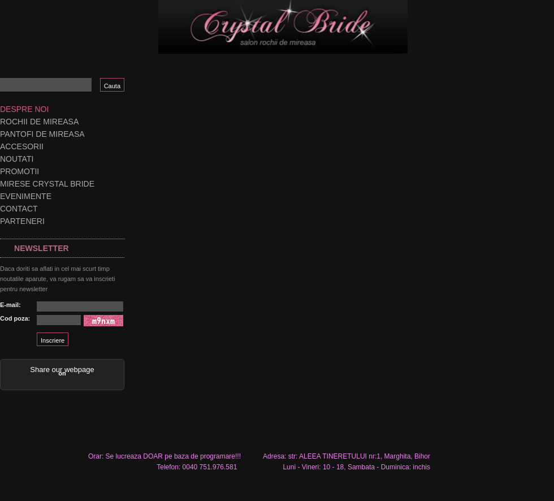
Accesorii (22, 146)
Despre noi (24, 109)
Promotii (19, 171)
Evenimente (25, 196)
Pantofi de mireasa (42, 134)
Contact (19, 208)
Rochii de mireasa (39, 121)
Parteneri (22, 221)
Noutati (16, 158)
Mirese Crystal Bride (47, 183)
